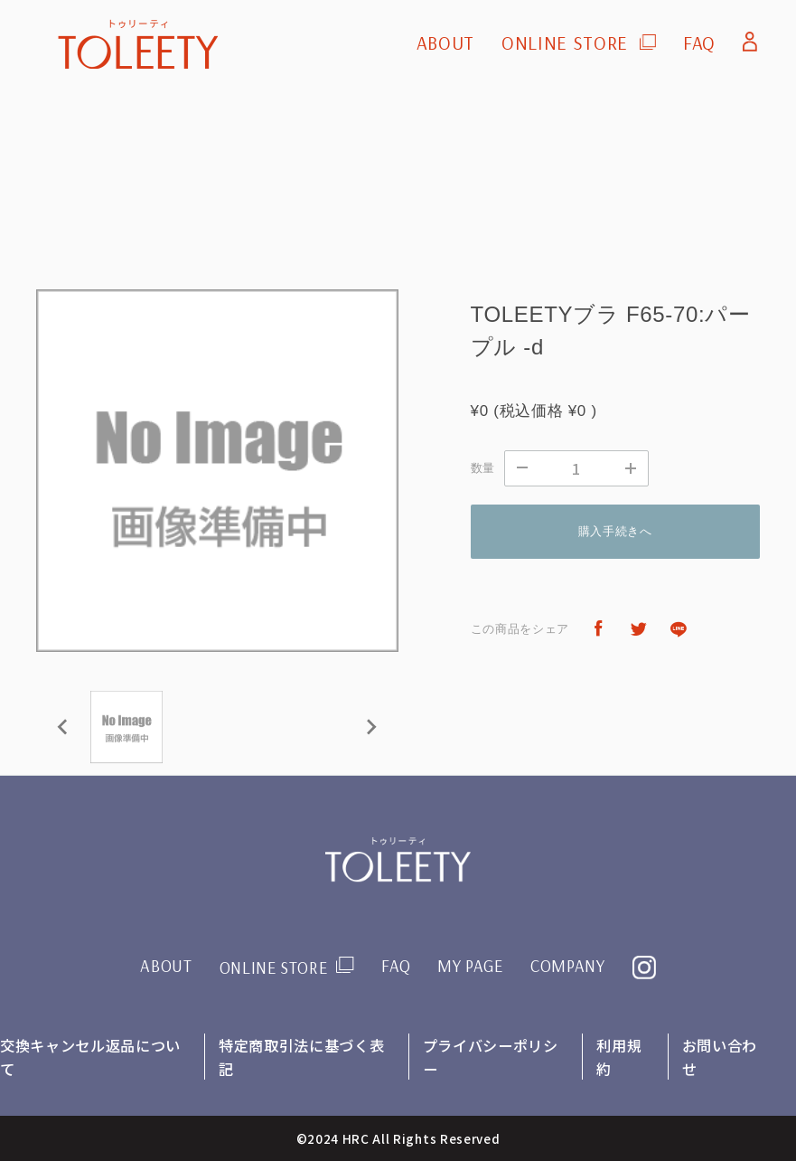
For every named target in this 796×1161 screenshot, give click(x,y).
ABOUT (445, 42)
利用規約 (619, 1056)
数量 (483, 468)
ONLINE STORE (564, 42)
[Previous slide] (63, 727)
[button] (126, 727)
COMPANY (572, 966)
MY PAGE (472, 966)
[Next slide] (370, 727)
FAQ (699, 42)
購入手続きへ (615, 531)
